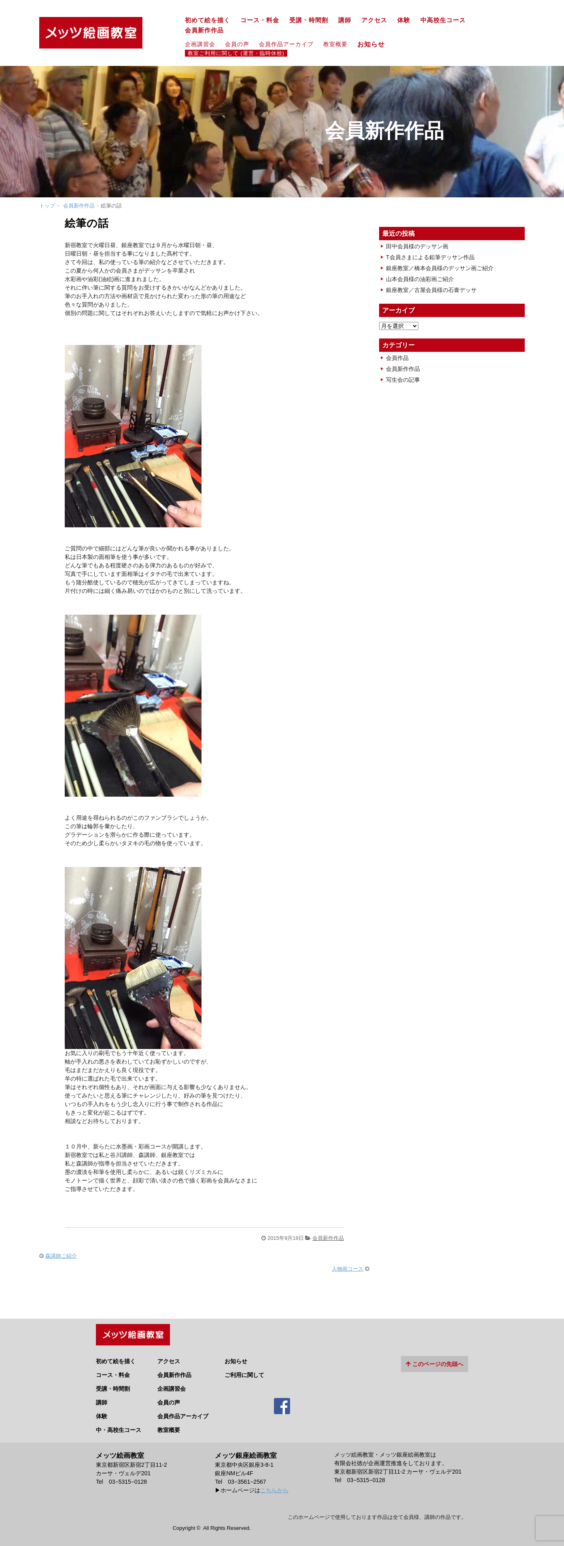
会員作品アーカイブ (286, 44)
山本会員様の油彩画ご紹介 (420, 279)
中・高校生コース (118, 1426)
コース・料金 (259, 20)
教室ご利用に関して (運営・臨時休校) (236, 53)
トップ (47, 206)
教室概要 (335, 44)
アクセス (374, 20)
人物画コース (347, 1269)
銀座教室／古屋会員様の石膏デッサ (431, 290)
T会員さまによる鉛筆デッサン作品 (430, 257)
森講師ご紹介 (61, 1256)
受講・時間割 (308, 20)
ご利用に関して (244, 1371)
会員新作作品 (204, 30)
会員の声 (237, 44)
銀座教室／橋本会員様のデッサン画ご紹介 (440, 268)
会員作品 (397, 358)
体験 (403, 20)
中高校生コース (443, 20)
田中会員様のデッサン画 (417, 246)
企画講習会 (200, 44)
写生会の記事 (403, 379)
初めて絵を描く (207, 20)
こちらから (274, 1487)
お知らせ (374, 44)
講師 (344, 20)
